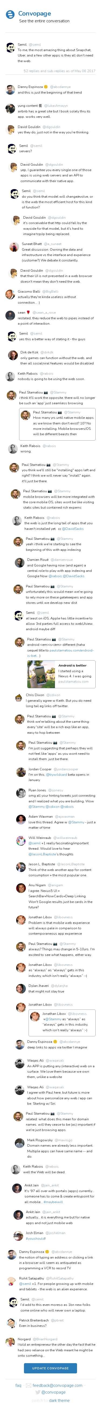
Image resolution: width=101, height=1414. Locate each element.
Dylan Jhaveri (39, 985)
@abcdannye (60, 86)
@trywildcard (56, 774)
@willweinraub (65, 837)
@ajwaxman (65, 816)
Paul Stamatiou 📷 (33, 392)
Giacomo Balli (29, 291)
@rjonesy (55, 790)
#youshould (35, 1238)
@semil (35, 44)
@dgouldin (51, 127)
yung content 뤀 (30, 105)
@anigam (55, 885)
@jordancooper (66, 769)
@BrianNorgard (45, 1339)
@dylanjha (59, 985)
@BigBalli (50, 291)
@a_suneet (52, 244)
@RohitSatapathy (60, 1278)
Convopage (34, 13)
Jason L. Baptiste (42, 864)
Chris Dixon (35, 695)
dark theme (59, 1400)
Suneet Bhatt (32, 244)
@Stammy (58, 392)
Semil (22, 44)
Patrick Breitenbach (34, 1320)
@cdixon (53, 695)
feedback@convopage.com (57, 1385)
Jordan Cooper (40, 769)
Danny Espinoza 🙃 (33, 86)
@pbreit (57, 1320)
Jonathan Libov (40, 917)
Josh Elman (34, 1233)
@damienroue (62, 559)
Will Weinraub (40, 837)
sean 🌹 (24, 312)
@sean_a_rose (44, 312)
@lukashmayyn (56, 105)
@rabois (46, 373)
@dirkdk (46, 352)
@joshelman (55, 1233)
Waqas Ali (35, 1060)
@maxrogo (63, 1140)
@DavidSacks (73, 528)
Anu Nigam (37, 885)
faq (18, 1385)
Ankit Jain (32, 1185)
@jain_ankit (50, 1185)
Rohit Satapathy (31, 1278)
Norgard (24, 1339)
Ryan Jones (37, 790)
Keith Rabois (28, 373)
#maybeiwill (53, 1202)
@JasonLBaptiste (42, 854)
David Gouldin (29, 127)
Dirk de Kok (29, 352)
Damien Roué (37, 559)
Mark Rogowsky (40, 1140)
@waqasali (55, 1060)
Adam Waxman (41, 816)
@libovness (63, 917)
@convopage (53, 1392)
